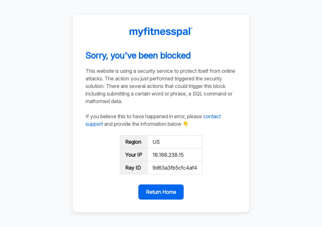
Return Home (161, 192)
